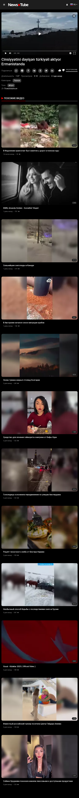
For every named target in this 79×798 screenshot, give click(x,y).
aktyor (11, 85)
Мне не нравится (63, 70)
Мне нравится (59, 70)
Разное (17, 80)
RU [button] (73, 4)
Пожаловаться (9, 88)
